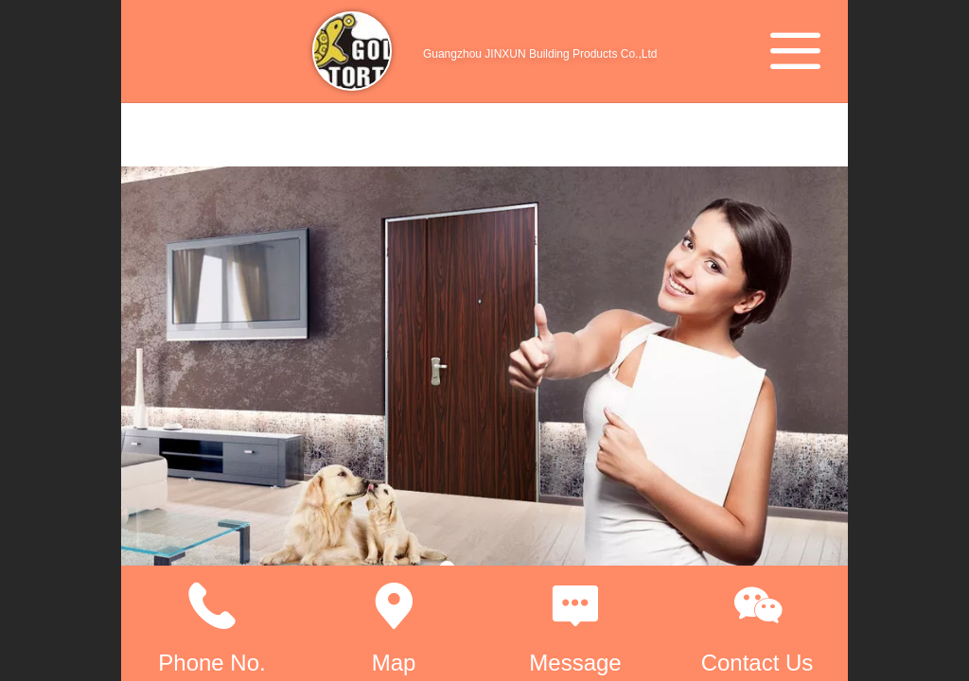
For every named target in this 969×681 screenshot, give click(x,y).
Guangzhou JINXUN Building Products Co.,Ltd (540, 54)
